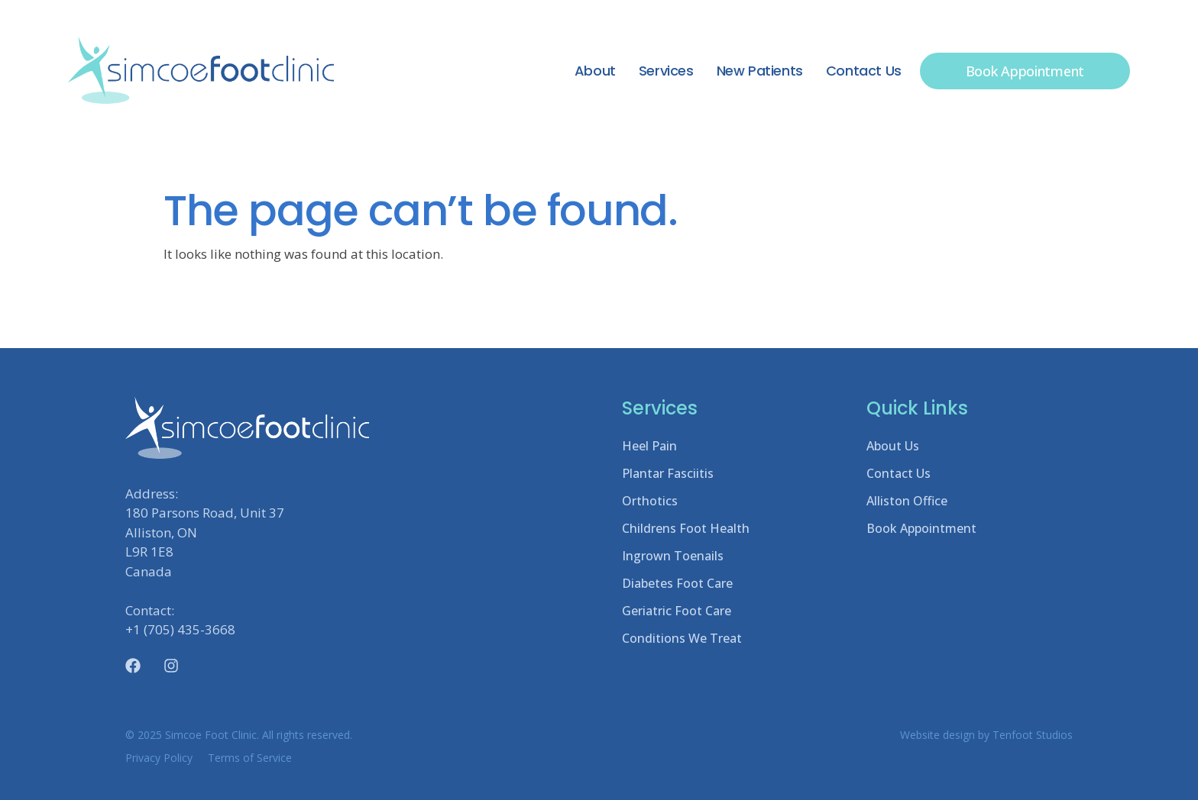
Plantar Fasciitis (668, 473)
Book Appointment (921, 528)
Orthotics (650, 500)
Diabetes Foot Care (677, 583)
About (595, 70)
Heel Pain (649, 445)
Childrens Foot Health (686, 528)
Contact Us (864, 70)
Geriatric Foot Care (676, 610)
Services (666, 70)
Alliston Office (906, 500)
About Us (892, 445)
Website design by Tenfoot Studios (986, 734)
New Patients (760, 70)
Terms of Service (250, 757)
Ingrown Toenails (673, 555)
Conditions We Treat (682, 638)
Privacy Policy (159, 757)
